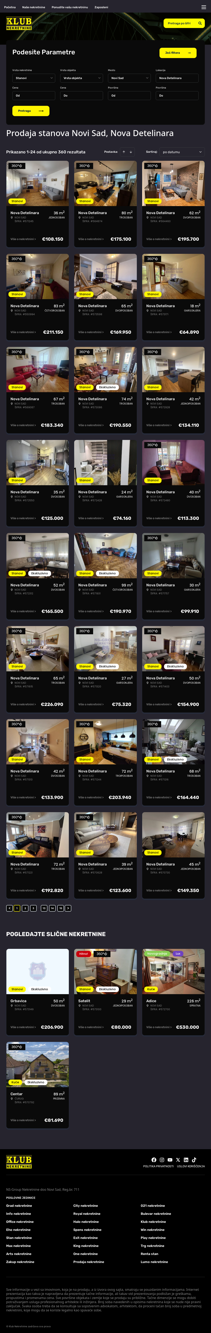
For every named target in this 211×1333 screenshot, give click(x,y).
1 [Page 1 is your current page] (17, 906)
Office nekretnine (20, 1220)
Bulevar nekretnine (156, 1212)
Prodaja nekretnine (88, 1260)
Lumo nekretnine (154, 1260)
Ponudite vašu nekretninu (70, 7)
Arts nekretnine (18, 1252)
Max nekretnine (18, 1244)
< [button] (10, 907)
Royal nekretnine (86, 1212)
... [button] (39, 907)
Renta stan (149, 1252)
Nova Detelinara (170, 76)
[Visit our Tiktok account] (194, 1158)
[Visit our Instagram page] (161, 1158)
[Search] (200, 23)
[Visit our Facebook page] (153, 1158)
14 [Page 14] (52, 906)
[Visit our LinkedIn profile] (186, 1158)
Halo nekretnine (86, 1220)
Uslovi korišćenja (191, 1165)
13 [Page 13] (44, 906)
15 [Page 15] (60, 906)
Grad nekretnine (19, 1204)
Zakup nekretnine (20, 1260)
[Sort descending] (131, 150)
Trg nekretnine (152, 1244)
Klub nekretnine (153, 1220)
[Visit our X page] (178, 1158)
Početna (10, 7)
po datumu (171, 151)
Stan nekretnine (19, 1236)
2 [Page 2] (25, 906)
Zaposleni (101, 7)
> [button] (68, 907)
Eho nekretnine (18, 1228)
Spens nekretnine (87, 1228)
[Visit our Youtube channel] (170, 1158)
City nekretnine (85, 1204)
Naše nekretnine (33, 7)
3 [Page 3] (33, 906)
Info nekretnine (18, 1212)
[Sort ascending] (124, 150)
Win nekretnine (152, 1228)
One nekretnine (85, 1252)
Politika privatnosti (158, 1165)
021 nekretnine (153, 1204)
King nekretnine (85, 1244)
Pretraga (31, 109)
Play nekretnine (153, 1236)
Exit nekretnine (85, 1236)
